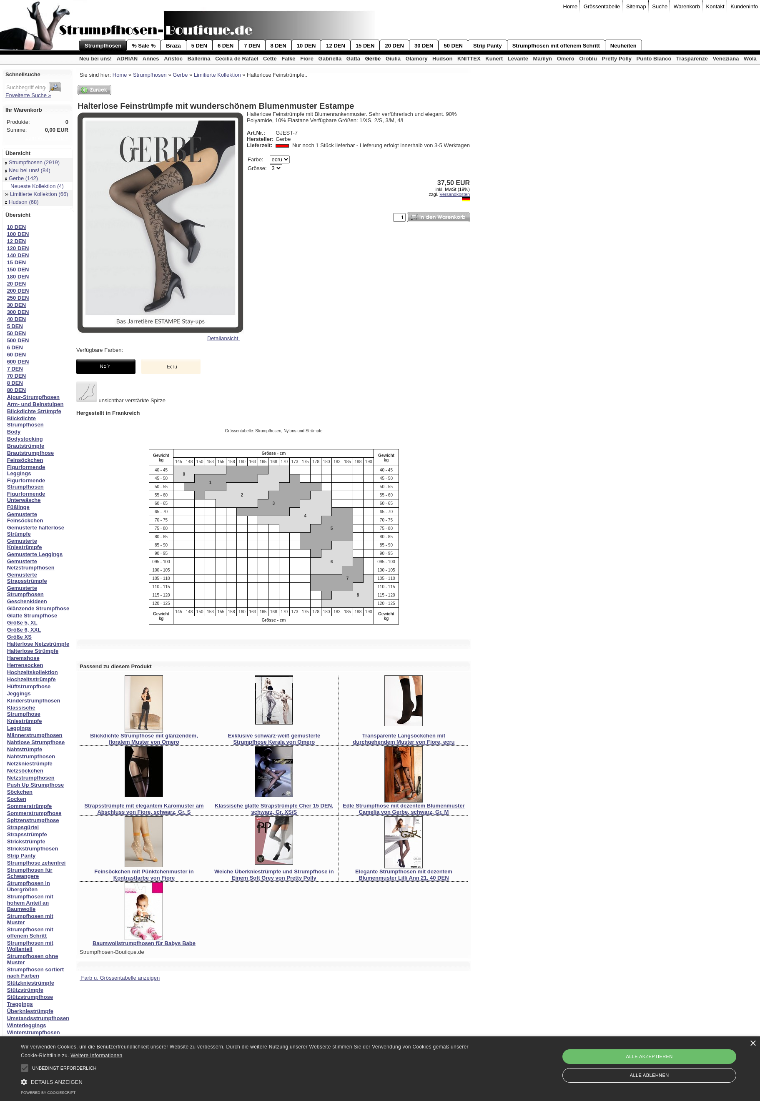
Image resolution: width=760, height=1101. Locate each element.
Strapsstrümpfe (27, 834)
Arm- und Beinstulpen (35, 404)
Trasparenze (692, 58)
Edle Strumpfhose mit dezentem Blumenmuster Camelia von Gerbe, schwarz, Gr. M (404, 809)
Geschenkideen (27, 601)
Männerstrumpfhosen (35, 735)
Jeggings (19, 693)
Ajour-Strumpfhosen (33, 397)
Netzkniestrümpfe (30, 763)
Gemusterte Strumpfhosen (25, 591)
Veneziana (726, 58)
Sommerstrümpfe (29, 806)
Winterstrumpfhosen (33, 1032)
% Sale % (144, 46)
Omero (565, 58)
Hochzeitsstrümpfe (31, 679)
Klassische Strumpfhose (23, 711)
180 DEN (18, 276)
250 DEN (18, 298)
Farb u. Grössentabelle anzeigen (120, 978)
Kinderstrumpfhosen (33, 700)
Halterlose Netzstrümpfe (38, 644)
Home (570, 6)
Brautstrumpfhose (30, 453)
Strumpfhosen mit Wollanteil (30, 946)
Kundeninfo (744, 6)
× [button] (753, 1044)
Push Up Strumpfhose (35, 785)
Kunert (494, 58)
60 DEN (16, 354)
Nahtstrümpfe (25, 749)
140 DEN (18, 255)
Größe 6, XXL (24, 630)
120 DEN (18, 248)
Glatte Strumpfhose (32, 615)
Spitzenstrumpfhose (33, 820)
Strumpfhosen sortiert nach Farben (35, 972)
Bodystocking (25, 439)
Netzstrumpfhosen (31, 778)
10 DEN (306, 46)
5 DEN (199, 46)
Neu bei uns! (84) (27, 170)
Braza (173, 46)
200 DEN (18, 291)
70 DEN (16, 376)
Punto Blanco (654, 58)
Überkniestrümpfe (30, 1011)
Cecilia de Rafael (236, 58)
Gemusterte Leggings (35, 554)
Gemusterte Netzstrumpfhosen (31, 564)
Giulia (393, 58)
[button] (24, 1068)
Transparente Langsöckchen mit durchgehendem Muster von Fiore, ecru (403, 738)
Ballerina (199, 58)
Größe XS (19, 637)
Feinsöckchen (25, 460)
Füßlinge (18, 507)
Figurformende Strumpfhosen (26, 483)
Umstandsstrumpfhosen (38, 1018)
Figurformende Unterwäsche (26, 497)
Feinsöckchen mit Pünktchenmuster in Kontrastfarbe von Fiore (143, 874)
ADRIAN (127, 58)
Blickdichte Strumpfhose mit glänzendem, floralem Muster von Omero (144, 738)
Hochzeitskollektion (32, 672)
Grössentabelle (602, 6)
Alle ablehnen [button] (649, 1075)
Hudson (442, 58)
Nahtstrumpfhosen (31, 756)
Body (14, 432)
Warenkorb (687, 6)
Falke (288, 58)
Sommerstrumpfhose (34, 813)
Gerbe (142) (21, 178)
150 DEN (18, 269)
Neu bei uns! (95, 58)
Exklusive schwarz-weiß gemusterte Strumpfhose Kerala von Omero (274, 738)
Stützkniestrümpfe (30, 983)
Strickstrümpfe (26, 841)
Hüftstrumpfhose (29, 686)
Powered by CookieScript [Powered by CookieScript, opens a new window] (48, 1093)
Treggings (20, 1004)
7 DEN (252, 46)
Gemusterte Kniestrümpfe (24, 544)
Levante (518, 58)
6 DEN (225, 46)
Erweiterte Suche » (28, 95)
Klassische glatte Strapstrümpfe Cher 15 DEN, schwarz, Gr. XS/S (274, 809)
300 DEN (18, 312)
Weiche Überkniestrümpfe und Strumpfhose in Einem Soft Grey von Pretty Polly (274, 874)
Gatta (353, 58)
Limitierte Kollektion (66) (36, 194)
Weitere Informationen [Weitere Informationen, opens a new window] (96, 1055)
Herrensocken (25, 665)
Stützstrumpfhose (30, 997)
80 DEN (16, 390)
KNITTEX (469, 58)
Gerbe (373, 58)
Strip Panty (487, 46)
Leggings (19, 728)
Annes (151, 58)
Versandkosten (454, 194)
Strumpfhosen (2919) (32, 162)
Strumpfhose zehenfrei (36, 863)
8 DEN (278, 46)
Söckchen (20, 792)
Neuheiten (623, 46)
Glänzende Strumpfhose (38, 608)
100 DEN (18, 234)
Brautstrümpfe (26, 446)
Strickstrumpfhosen (32, 848)
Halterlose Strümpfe (33, 651)
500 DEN (18, 340)
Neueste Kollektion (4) (34, 186)
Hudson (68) (22, 202)
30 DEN (424, 46)
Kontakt (715, 6)
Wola (750, 58)
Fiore (307, 58)
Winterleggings (26, 1025)
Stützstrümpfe (25, 990)
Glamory (417, 58)
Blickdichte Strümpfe (34, 411)
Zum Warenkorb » (46, 138)
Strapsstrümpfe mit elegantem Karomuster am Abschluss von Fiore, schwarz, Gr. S (143, 809)
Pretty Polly (617, 58)
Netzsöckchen (25, 770)
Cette (270, 58)
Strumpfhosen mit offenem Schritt (556, 46)
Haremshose (23, 658)
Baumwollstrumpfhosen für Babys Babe (144, 943)
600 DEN (18, 362)
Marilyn (542, 58)
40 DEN (16, 319)
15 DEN (365, 46)
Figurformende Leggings (26, 470)
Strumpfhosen (103, 46)
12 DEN (335, 46)
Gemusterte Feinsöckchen (25, 517)
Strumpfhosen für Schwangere (30, 873)
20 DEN (394, 46)
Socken (16, 799)
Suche (659, 6)
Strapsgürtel (23, 827)
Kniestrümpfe (24, 721)
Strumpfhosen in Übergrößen (28, 886)
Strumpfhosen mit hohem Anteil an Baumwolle (30, 902)
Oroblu (588, 58)
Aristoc (173, 58)
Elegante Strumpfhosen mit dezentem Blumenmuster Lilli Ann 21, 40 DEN (403, 874)
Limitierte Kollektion (217, 75)
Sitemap (636, 6)
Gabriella (330, 58)
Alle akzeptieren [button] (649, 1056)
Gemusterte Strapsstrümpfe (27, 578)
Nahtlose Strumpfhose (36, 742)
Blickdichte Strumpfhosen (25, 421)
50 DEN (453, 46)
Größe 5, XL (22, 622)
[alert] (380, 1068)
